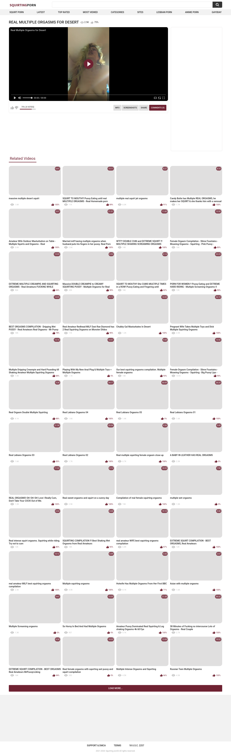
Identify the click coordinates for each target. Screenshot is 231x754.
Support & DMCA (96, 745)
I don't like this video (16, 107)
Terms (117, 745)
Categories (117, 12)
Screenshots (130, 108)
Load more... (115, 688)
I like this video (12, 107)
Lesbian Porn (164, 12)
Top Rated (64, 12)
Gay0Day (217, 12)
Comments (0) (158, 108)
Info (117, 108)
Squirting (23, 5)
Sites (140, 12)
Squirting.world (112, 751)
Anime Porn (192, 12)
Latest (41, 12)
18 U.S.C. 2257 (136, 745)
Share (144, 108)
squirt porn (16, 12)
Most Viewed (90, 12)
